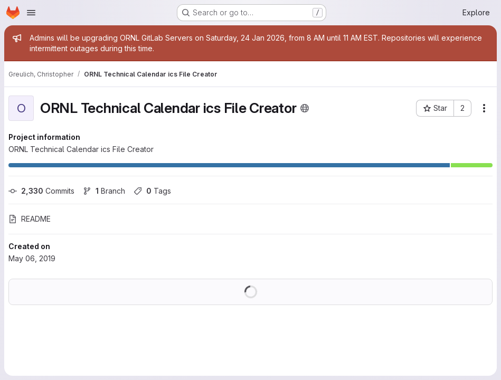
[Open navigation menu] (31, 12)
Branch (104, 190)
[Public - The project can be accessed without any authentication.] (304, 108)
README (29, 218)
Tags (152, 190)
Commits (41, 190)
